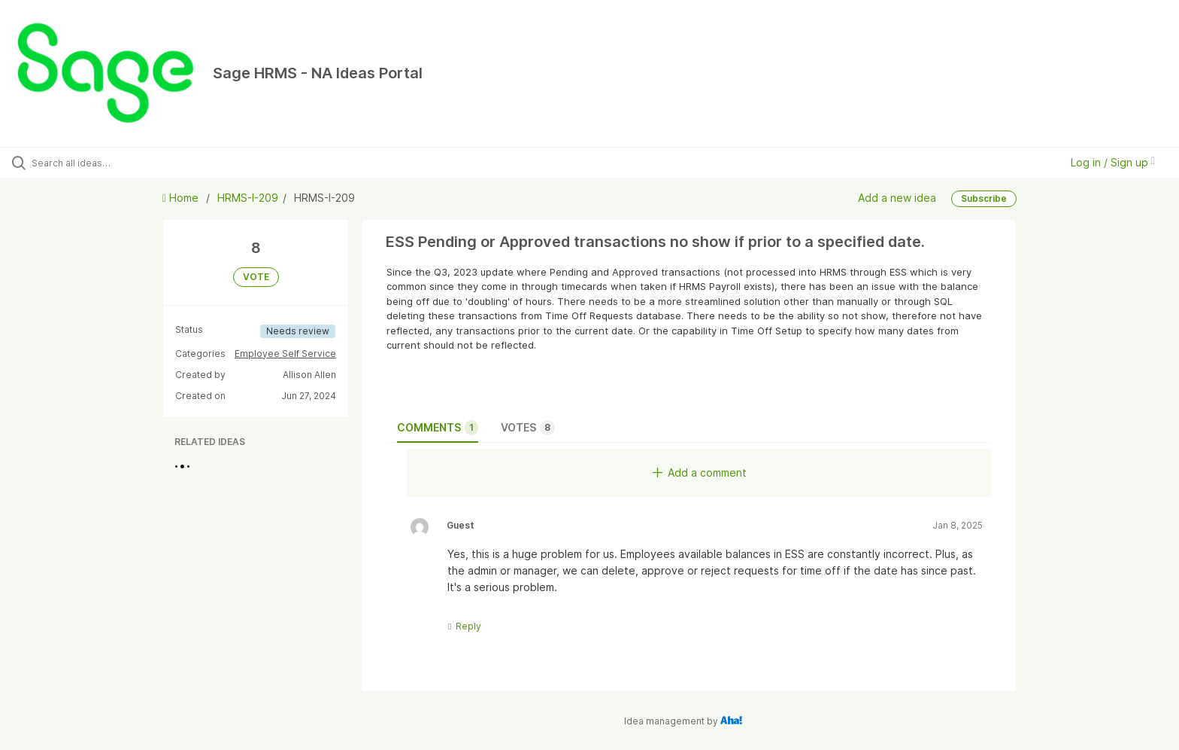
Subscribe (984, 198)
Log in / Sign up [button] (1113, 162)
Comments (437, 427)
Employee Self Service (285, 353)
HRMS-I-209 (247, 197)
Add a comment (700, 472)
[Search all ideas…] (137, 163)
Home (182, 197)
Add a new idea (897, 197)
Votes (528, 427)
